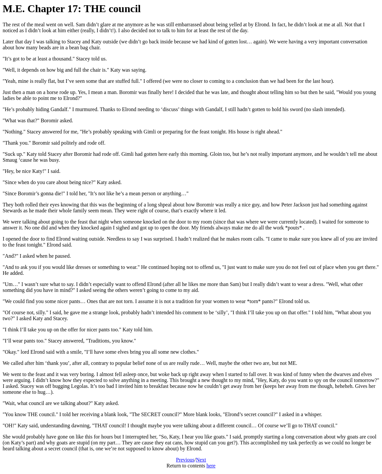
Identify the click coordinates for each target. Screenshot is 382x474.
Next (201, 459)
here (211, 465)
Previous (185, 459)
